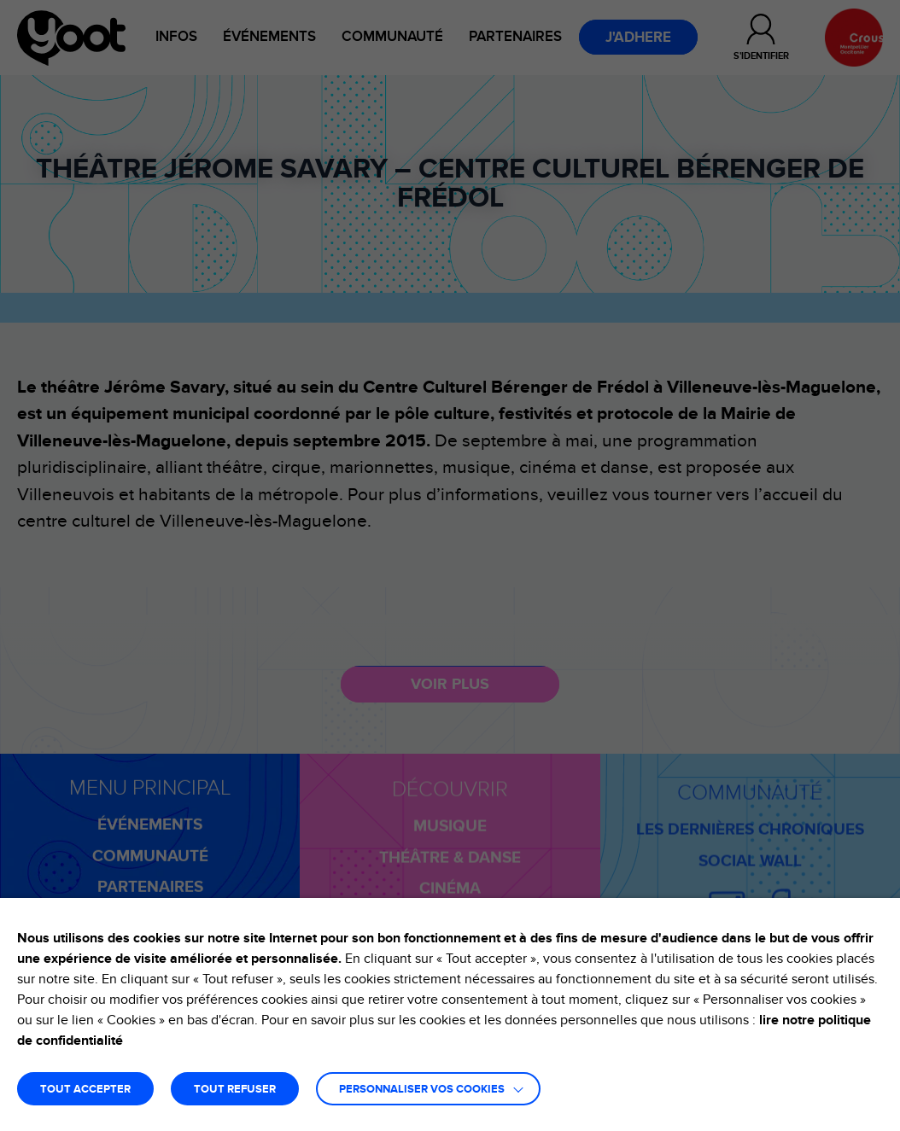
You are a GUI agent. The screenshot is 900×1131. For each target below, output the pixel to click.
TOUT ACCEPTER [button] (85, 1089)
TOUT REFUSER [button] (235, 1089)
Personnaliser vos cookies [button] (422, 1089)
